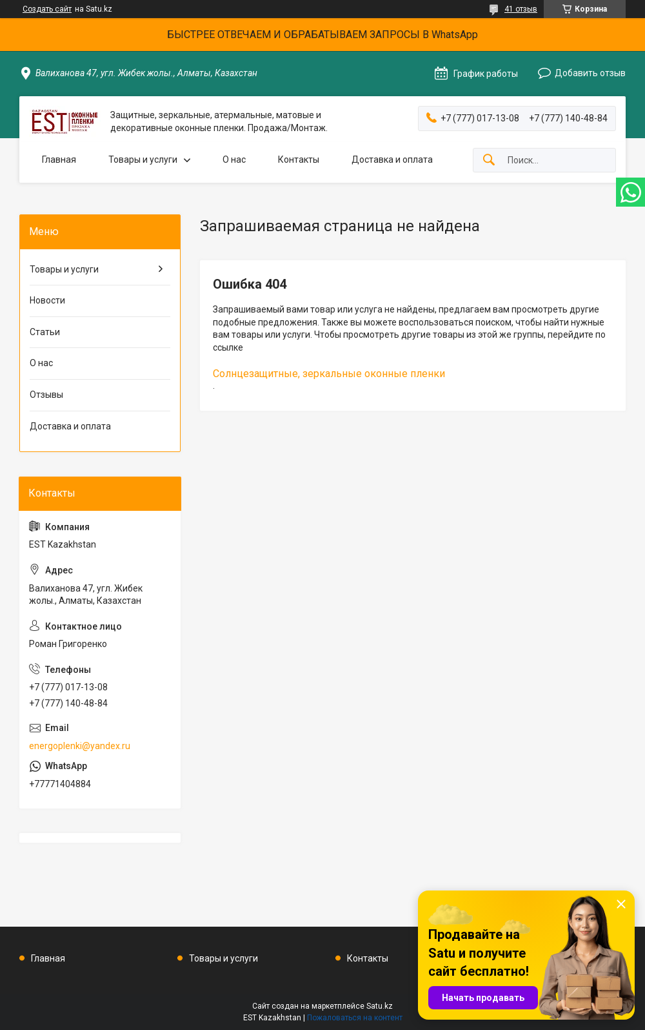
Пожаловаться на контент (354, 1017)
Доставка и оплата (392, 159)
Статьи (45, 332)
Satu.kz (379, 1006)
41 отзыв (520, 9)
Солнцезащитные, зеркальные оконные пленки (329, 373)
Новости (47, 300)
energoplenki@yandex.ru (79, 746)
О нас (234, 159)
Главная (59, 159)
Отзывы (46, 394)
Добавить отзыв (590, 73)
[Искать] (489, 160)
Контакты (298, 159)
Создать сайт (47, 9)
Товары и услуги (142, 159)
